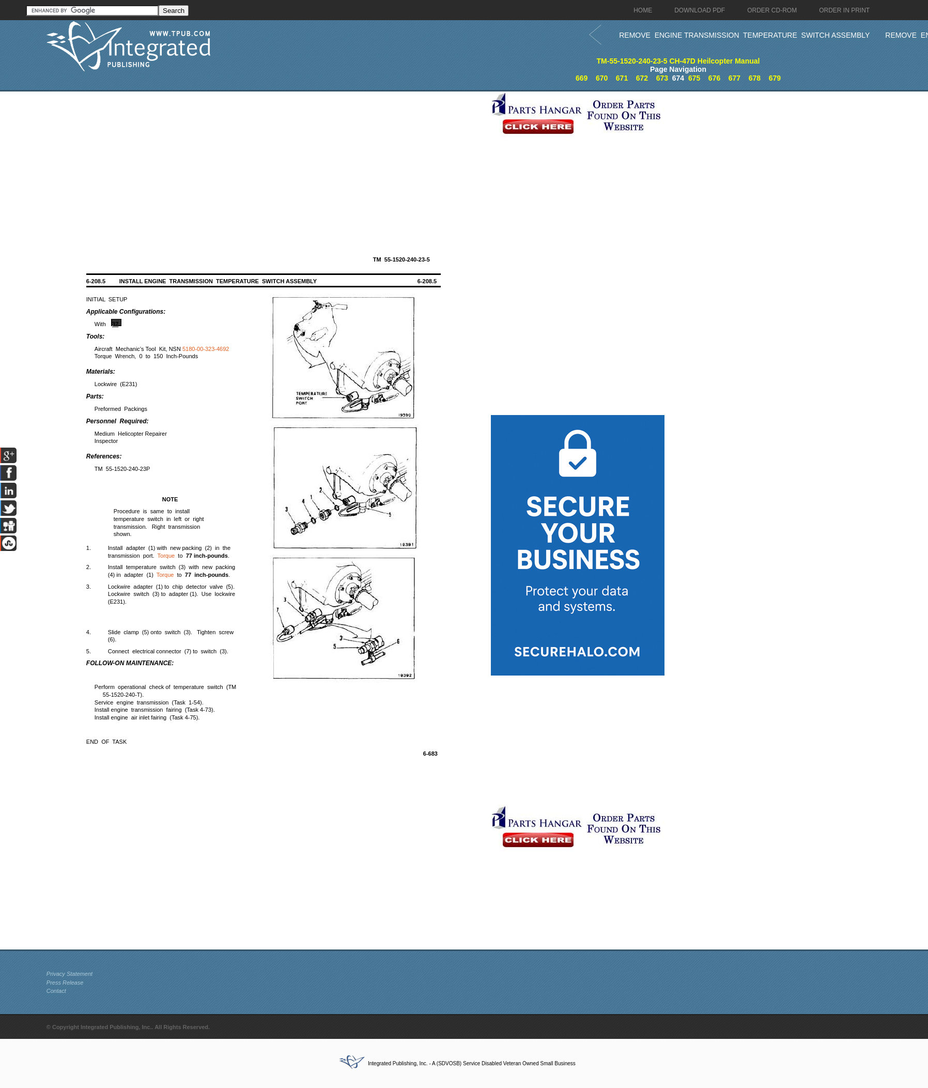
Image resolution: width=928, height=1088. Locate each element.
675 (694, 78)
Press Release (65, 982)
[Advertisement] (266, 163)
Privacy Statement (69, 974)
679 (775, 78)
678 (755, 78)
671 (622, 78)
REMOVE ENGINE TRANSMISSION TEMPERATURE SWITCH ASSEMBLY (744, 35)
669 (581, 78)
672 (642, 78)
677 (734, 78)
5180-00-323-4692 (205, 349)
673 (662, 78)
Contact (56, 991)
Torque (166, 556)
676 (714, 78)
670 (602, 78)
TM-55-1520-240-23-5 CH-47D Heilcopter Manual (678, 61)
